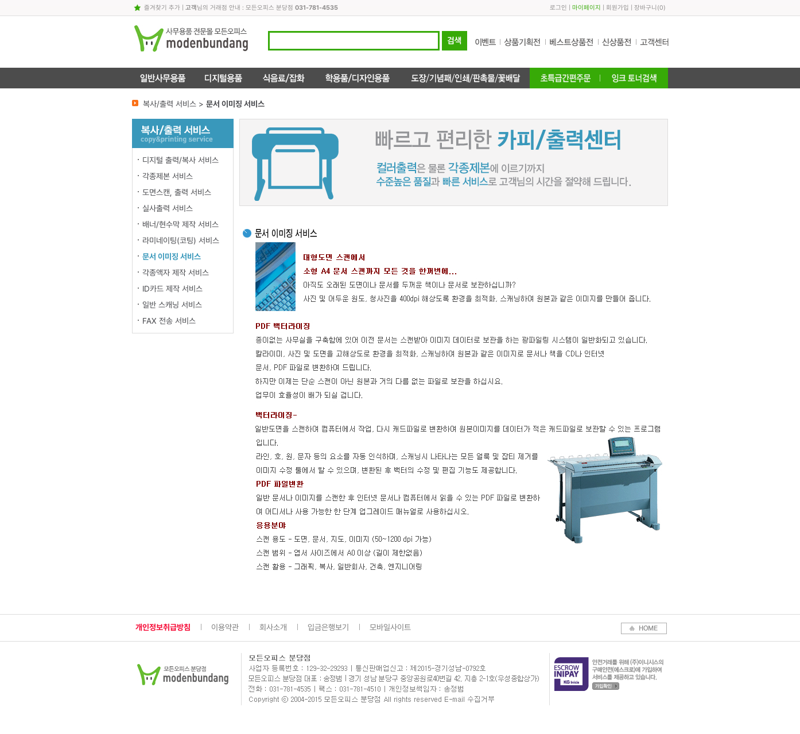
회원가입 (617, 7)
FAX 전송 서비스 (169, 321)
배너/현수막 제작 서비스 (180, 224)
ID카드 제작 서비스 (172, 289)
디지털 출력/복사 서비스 (180, 160)
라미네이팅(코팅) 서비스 (180, 240)
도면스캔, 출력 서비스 (176, 192)
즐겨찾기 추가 (162, 7)
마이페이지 (586, 7)
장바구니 (645, 7)
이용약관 (225, 627)
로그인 (558, 7)
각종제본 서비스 (167, 176)
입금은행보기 (328, 627)
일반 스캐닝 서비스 (172, 305)
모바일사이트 (390, 627)
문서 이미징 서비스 (171, 257)
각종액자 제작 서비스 (175, 273)
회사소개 (273, 627)
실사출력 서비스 (167, 208)
